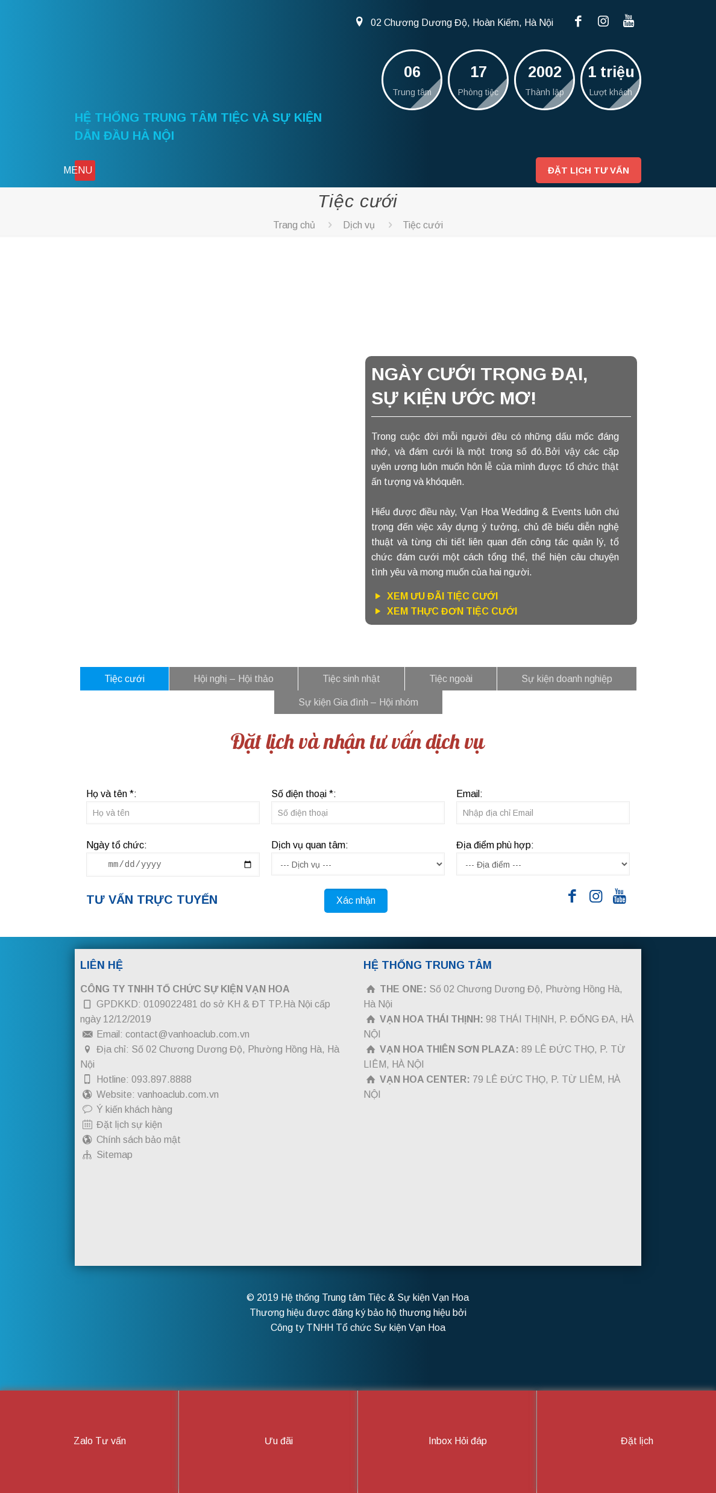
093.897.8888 (161, 1079)
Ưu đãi (268, 1442)
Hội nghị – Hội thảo (233, 679)
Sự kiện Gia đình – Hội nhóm (358, 702)
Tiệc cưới (423, 225)
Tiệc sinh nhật (351, 679)
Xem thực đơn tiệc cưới (444, 611)
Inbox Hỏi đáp (447, 1442)
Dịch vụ (359, 225)
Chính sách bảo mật (138, 1140)
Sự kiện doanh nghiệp (566, 679)
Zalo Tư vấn (89, 1442)
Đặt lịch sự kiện (129, 1124)
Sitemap (114, 1155)
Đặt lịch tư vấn (588, 170)
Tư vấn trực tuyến (152, 899)
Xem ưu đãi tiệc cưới (434, 596)
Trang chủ (294, 225)
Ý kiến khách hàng (134, 1109)
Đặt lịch (626, 1442)
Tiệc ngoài (451, 679)
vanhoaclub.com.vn (178, 1094)
